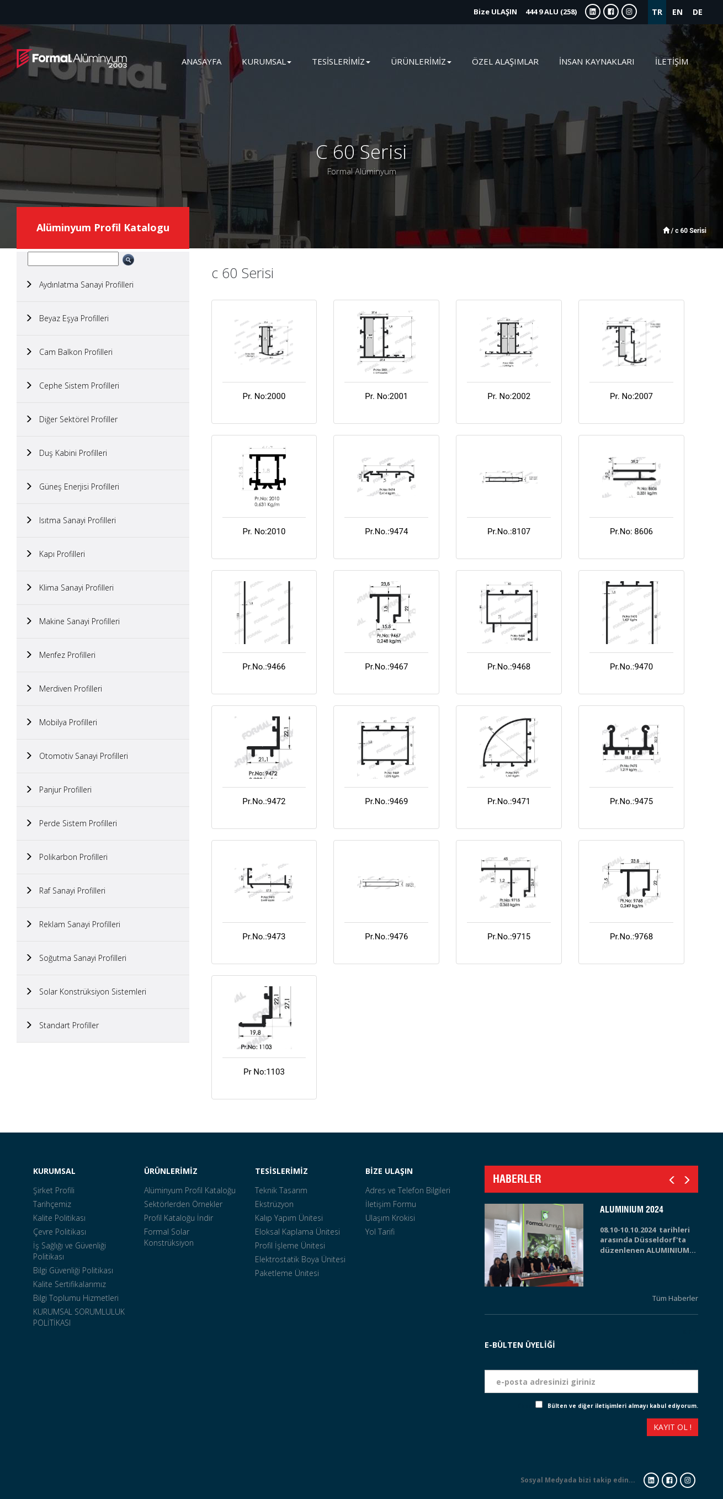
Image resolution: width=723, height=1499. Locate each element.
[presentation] (525, 1428)
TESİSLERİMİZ (281, 1171)
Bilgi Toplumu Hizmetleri (76, 1298)
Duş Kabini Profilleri (66, 453)
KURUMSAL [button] (266, 61)
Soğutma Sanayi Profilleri (75, 958)
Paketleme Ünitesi (287, 1273)
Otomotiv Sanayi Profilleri (76, 756)
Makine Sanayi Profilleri (72, 621)
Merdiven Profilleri (63, 688)
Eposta (684, 1361)
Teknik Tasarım (281, 1190)
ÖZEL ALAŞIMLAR (505, 61)
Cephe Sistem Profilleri (72, 385)
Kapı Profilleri (55, 554)
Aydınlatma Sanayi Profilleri (79, 284)
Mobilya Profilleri (61, 722)
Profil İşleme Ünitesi (290, 1245)
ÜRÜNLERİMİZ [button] (421, 61)
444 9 (525, 12)
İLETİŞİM (671, 61)
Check (526, 1406)
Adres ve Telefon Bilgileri (407, 1190)
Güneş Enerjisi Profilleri (72, 486)
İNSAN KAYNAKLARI (597, 61)
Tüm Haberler (675, 1298)
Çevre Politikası (59, 1231)
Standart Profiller (62, 1025)
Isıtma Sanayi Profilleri (70, 520)
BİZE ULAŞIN (389, 1171)
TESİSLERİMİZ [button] (341, 61)
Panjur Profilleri (58, 789)
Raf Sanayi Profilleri (65, 890)
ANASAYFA (201, 61)
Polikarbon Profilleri (66, 857)
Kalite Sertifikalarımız (69, 1284)
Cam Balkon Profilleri (69, 352)
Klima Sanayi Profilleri (69, 587)
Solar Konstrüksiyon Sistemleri (85, 991)
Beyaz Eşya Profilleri (67, 318)
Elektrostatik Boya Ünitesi (300, 1259)
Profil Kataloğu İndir (178, 1218)
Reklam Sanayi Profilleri (72, 924)
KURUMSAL (54, 1171)
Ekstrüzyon (274, 1204)
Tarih (687, 1331)
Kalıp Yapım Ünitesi (289, 1218)
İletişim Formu (390, 1204)
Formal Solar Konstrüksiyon (169, 1237)
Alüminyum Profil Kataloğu (190, 1190)
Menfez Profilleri (60, 655)
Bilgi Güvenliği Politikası (73, 1270)
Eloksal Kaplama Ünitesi (297, 1231)
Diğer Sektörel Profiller (71, 419)
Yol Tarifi (380, 1231)
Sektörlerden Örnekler (183, 1204)
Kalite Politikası (59, 1218)
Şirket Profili (54, 1190)
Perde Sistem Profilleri (71, 823)
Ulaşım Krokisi (390, 1218)
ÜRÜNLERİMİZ (171, 1171)
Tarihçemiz (52, 1204)
